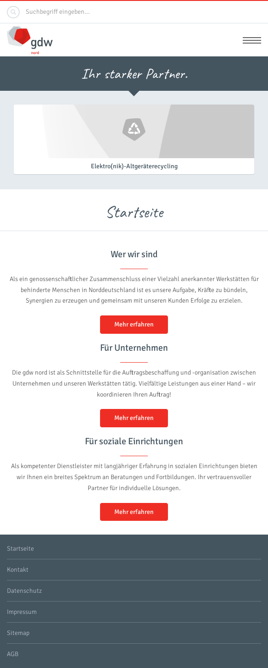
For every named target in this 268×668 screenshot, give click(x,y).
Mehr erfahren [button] (134, 324)
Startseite (20, 548)
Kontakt (17, 570)
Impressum (22, 612)
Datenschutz (24, 591)
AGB (12, 654)
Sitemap (18, 633)
